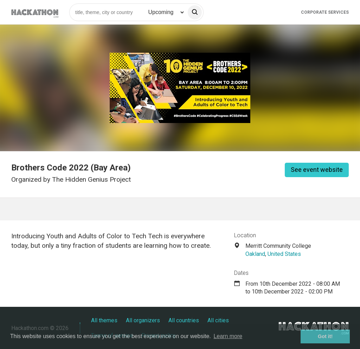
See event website (317, 169)
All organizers (143, 320)
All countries (183, 320)
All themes (104, 320)
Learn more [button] (227, 336)
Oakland (255, 254)
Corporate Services (325, 12)
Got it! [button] (325, 336)
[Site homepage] (34, 12)
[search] (195, 12)
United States (284, 254)
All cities (218, 320)
